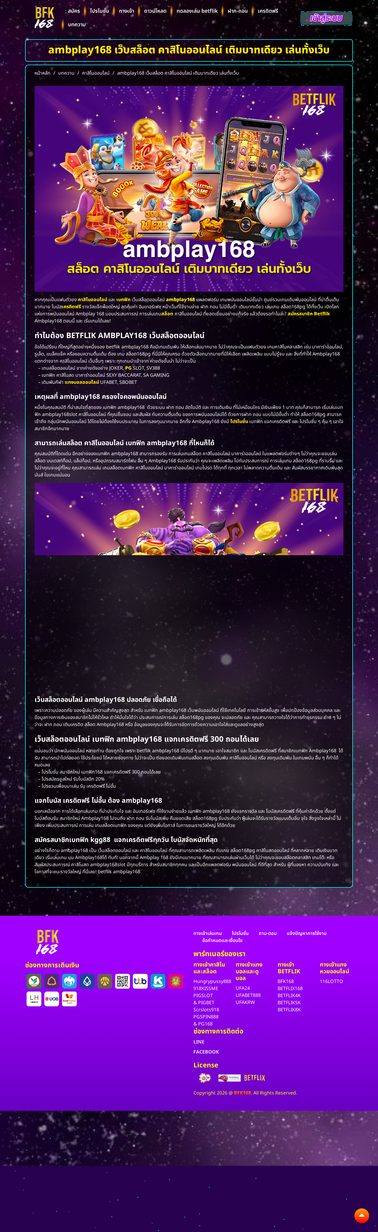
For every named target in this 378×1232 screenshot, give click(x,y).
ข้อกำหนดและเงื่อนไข (222, 940)
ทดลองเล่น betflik (197, 11)
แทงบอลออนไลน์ (82, 382)
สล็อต (167, 313)
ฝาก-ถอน (238, 11)
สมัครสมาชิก (300, 313)
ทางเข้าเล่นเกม (207, 933)
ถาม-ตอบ (268, 933)
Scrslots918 (206, 1009)
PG (128, 368)
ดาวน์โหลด (155, 11)
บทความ (77, 25)
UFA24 (243, 988)
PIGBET (206, 1002)
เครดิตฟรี (268, 11)
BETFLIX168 (290, 988)
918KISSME (205, 988)
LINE (198, 1042)
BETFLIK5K (289, 1002)
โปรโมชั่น (99, 11)
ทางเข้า (126, 11)
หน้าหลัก (42, 73)
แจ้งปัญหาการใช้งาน (307, 933)
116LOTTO (331, 981)
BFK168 (286, 981)
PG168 (205, 1024)
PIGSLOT (203, 995)
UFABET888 (248, 995)
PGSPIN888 (206, 1016)
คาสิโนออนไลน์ (92, 299)
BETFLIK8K (289, 1009)
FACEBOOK (206, 1052)
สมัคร (74, 11)
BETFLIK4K (289, 995)
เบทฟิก (123, 299)
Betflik (322, 313)
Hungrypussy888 (212, 981)
